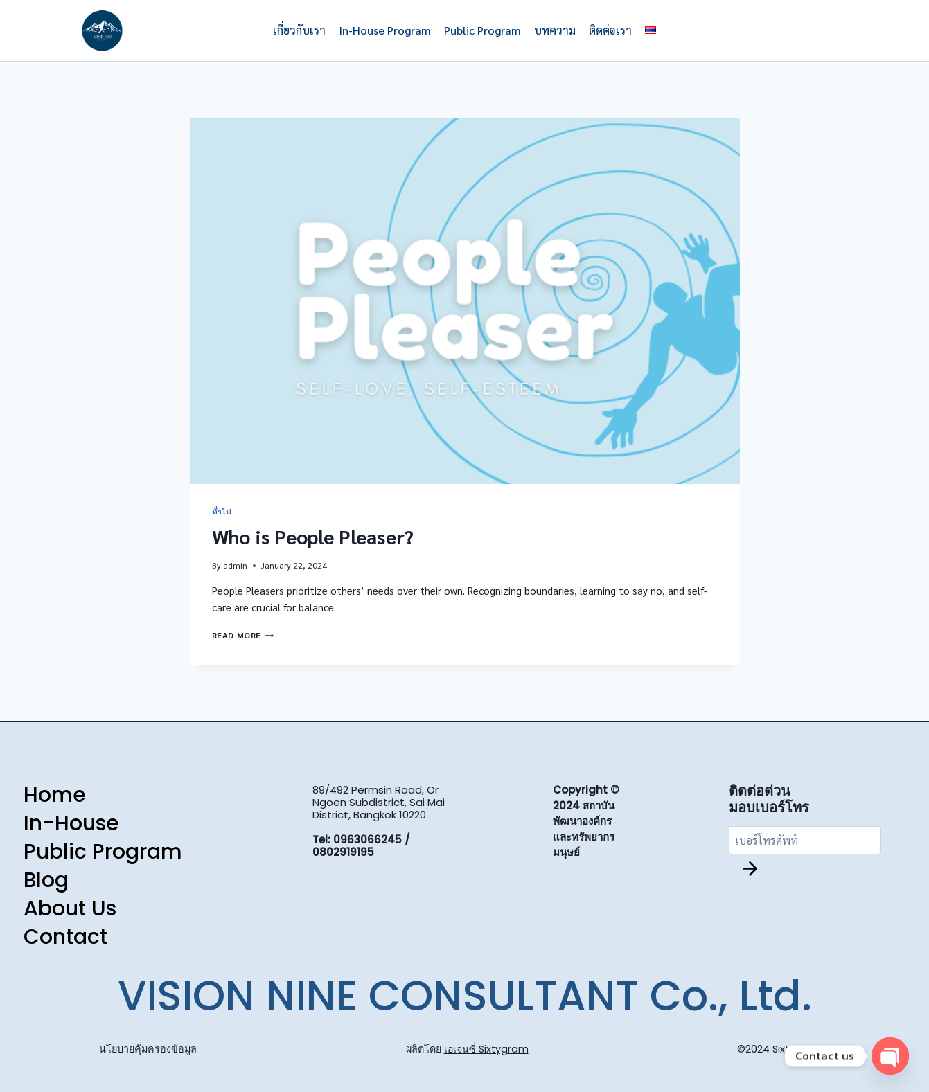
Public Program (482, 30)
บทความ (555, 30)
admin (235, 565)
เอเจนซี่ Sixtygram (486, 1049)
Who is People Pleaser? (313, 535)
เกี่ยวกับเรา (299, 30)
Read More (243, 635)
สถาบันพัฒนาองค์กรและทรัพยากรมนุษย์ (583, 830)
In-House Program (385, 30)
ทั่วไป (222, 511)
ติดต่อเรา (610, 30)
